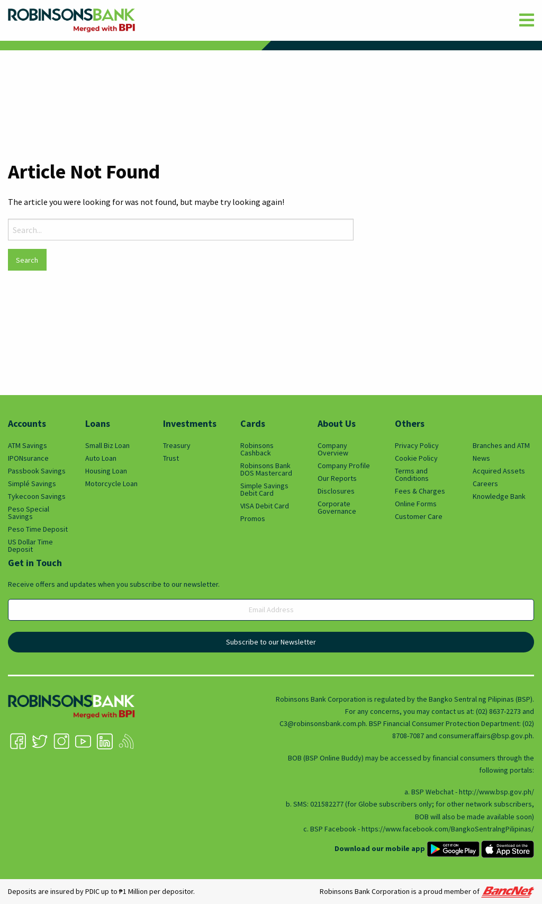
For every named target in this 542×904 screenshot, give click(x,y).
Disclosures (336, 491)
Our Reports (337, 478)
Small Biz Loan (107, 445)
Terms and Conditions (412, 474)
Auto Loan (100, 458)
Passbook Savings (37, 471)
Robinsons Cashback (257, 449)
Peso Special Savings (28, 512)
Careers (485, 483)
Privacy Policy (417, 445)
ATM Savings (27, 445)
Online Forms (416, 503)
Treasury (177, 445)
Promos (252, 518)
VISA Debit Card (264, 506)
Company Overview (333, 449)
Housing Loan (106, 471)
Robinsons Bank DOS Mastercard (266, 469)
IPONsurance (28, 458)
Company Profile (344, 465)
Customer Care (418, 516)
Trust (171, 458)
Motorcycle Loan (111, 483)
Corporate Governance (337, 507)
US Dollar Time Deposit (30, 545)
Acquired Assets (499, 471)
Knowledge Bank (499, 496)
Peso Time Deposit (38, 529)
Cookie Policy (416, 458)
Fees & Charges (420, 491)
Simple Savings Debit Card (264, 489)
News (481, 458)
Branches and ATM (501, 445)
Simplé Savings (32, 483)
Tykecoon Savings (37, 496)
